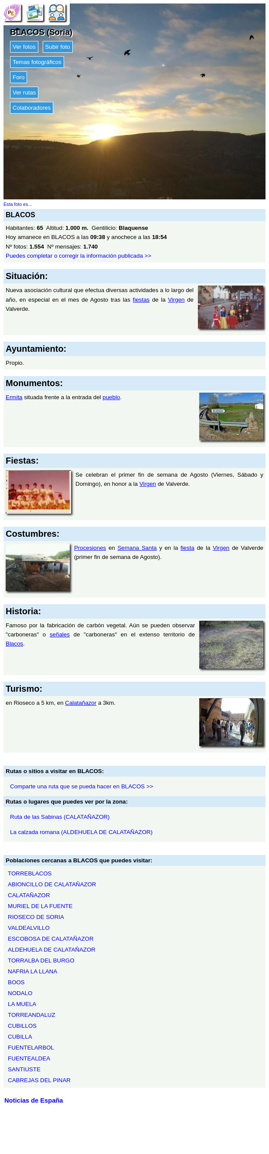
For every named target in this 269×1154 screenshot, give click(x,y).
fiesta (187, 548)
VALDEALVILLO (29, 928)
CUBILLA (20, 1036)
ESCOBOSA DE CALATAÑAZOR (51, 938)
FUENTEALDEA (29, 1058)
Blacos (14, 643)
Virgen (176, 299)
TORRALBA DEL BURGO (41, 960)
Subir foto (57, 47)
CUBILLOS (22, 1026)
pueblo (111, 397)
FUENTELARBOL (31, 1047)
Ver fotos (24, 47)
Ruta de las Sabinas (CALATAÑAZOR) (59, 817)
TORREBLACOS (29, 873)
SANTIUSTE (24, 1069)
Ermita (14, 397)
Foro (18, 77)
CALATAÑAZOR (29, 895)
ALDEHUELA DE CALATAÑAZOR (51, 949)
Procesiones (90, 548)
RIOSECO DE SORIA (36, 917)
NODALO (20, 993)
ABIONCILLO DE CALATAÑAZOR (52, 884)
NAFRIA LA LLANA (32, 971)
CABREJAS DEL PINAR (39, 1080)
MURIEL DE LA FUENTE (40, 906)
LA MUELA (22, 1004)
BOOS (16, 982)
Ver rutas (24, 92)
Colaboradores (32, 107)
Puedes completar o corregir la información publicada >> (78, 255)
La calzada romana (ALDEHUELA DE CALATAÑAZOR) (81, 832)
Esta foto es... (17, 204)
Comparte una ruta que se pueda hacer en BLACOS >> (81, 786)
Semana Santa (137, 548)
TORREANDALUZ (31, 1015)
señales (60, 634)
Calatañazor (80, 703)
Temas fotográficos (37, 62)
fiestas (141, 299)
